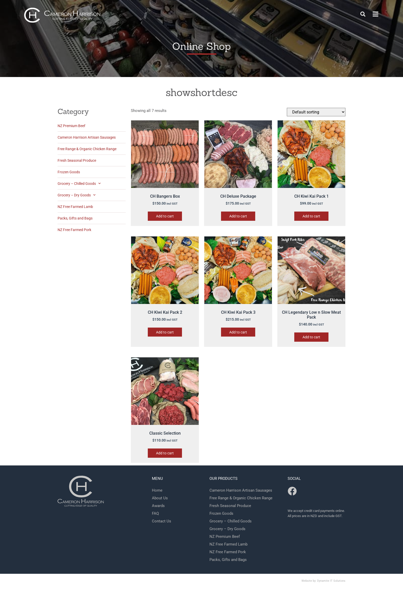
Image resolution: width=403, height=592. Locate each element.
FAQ (320, 11)
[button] (363, 10)
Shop (252, 11)
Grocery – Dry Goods (77, 195)
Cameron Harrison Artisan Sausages (87, 137)
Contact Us (161, 521)
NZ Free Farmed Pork (74, 230)
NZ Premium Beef (71, 126)
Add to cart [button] (165, 216)
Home (204, 11)
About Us (160, 498)
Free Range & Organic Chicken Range (87, 149)
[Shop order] (316, 112)
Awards (158, 505)
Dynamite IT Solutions (331, 581)
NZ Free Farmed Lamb (75, 207)
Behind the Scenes (287, 11)
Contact (228, 11)
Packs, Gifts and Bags (75, 218)
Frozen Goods (69, 172)
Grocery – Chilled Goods (79, 183)
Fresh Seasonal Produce (77, 160)
